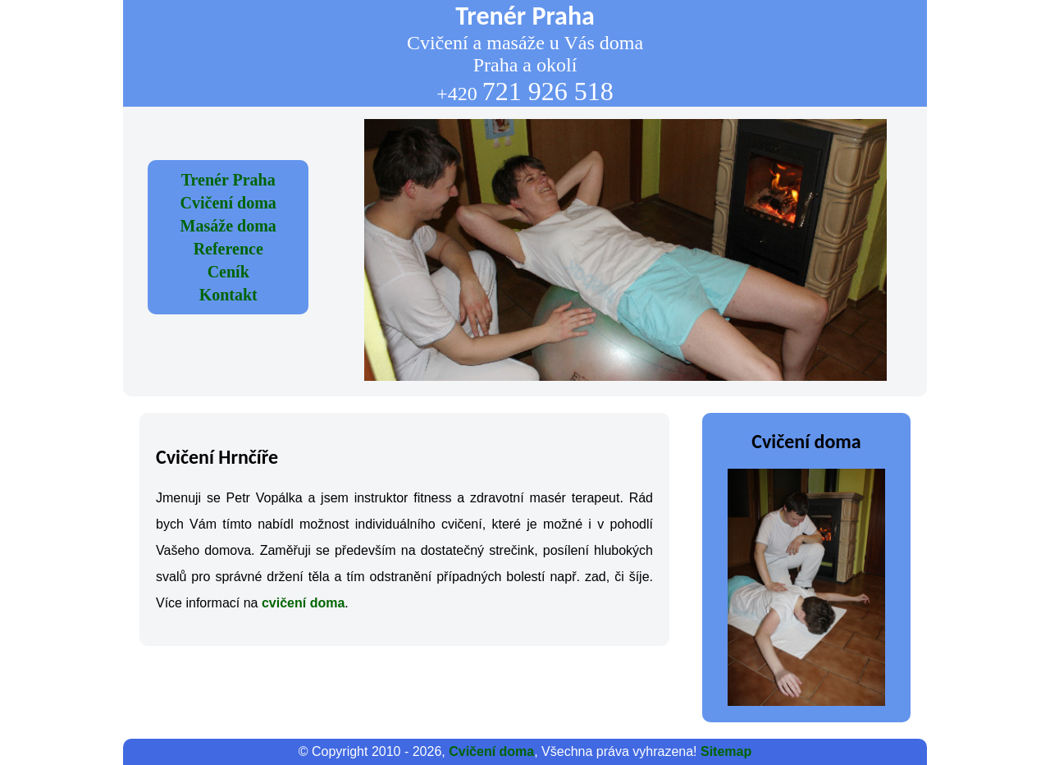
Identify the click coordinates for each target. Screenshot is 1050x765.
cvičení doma (303, 603)
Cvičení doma (228, 203)
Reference (228, 249)
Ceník (228, 272)
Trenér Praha (228, 180)
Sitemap (726, 751)
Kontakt (228, 295)
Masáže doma (228, 226)
